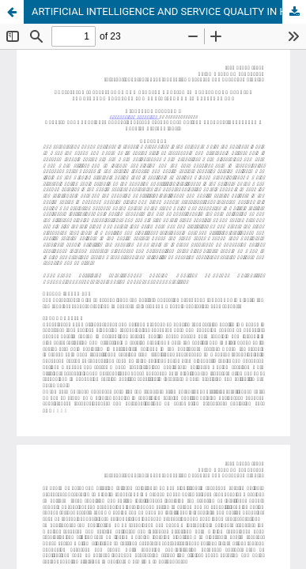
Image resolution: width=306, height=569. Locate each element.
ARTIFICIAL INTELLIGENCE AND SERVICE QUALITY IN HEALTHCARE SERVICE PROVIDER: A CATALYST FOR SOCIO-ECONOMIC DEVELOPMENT (169, 11)
